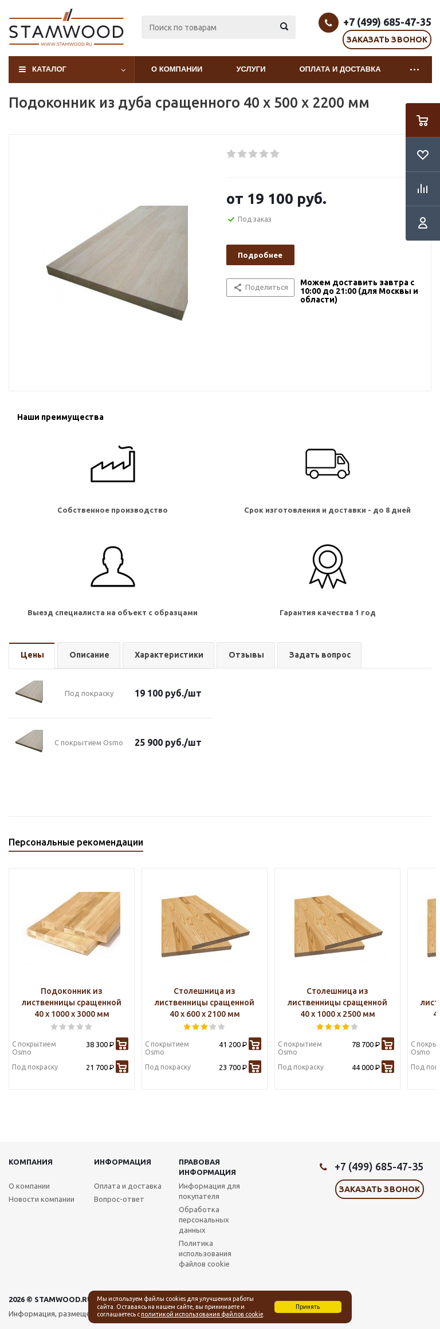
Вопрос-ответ (119, 1199)
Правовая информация (207, 1167)
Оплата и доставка (340, 69)
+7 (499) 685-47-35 (387, 22)
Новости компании (41, 1199)
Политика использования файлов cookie (205, 1253)
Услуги (250, 69)
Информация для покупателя (209, 1191)
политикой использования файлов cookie (202, 1314)
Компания (31, 1162)
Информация (122, 1162)
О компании (176, 69)
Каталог (49, 69)
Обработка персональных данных (204, 1219)
